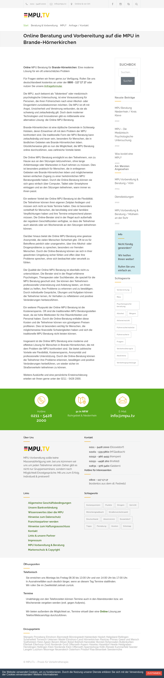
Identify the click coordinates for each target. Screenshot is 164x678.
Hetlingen (42, 647)
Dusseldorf (125, 519)
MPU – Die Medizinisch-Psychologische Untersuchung (124, 135)
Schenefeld (29, 639)
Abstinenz (121, 356)
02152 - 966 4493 (99, 456)
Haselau (93, 644)
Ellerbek (27, 644)
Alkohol (120, 314)
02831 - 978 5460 (99, 465)
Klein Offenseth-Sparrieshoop (82, 647)
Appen (47, 642)
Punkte (108, 505)
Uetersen (52, 639)
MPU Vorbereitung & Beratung (46, 545)
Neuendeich (61, 649)
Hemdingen (29, 647)
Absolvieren (109, 519)
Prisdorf (85, 649)
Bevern (56, 642)
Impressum (35, 540)
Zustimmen (153, 673)
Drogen (120, 505)
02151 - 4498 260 (99, 461)
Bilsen (63, 642)
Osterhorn (74, 649)
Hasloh (101, 637)
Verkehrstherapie (125, 349)
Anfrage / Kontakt (79, 25)
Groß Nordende (53, 644)
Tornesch (42, 639)
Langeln (27, 649)
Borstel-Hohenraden (107, 642)
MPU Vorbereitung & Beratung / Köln (126, 181)
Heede (114, 644)
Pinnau (114, 639)
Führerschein (123, 335)
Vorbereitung (123, 290)
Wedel (61, 639)
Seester (133, 647)
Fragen (120, 342)
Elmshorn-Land (74, 639)
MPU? (63, 25)
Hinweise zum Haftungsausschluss (49, 526)
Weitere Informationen (45, 674)
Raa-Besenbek (98, 649)
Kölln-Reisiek (106, 647)
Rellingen (123, 637)
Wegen (132, 314)
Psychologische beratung (124, 305)
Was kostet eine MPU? (124, 155)
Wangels (28, 637)
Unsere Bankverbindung (42, 507)
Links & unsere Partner (41, 535)
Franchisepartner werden (43, 521)
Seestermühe (114, 649)
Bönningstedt (76, 637)
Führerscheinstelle (126, 328)
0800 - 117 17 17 (98, 479)
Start (25, 25)
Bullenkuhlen (126, 642)
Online (104, 611)
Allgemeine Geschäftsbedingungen (49, 502)
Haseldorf (104, 644)
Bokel (71, 642)
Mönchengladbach (95, 512)
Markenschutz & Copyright (44, 549)
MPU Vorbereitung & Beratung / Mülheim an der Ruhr (126, 214)
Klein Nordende (56, 647)
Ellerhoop (38, 644)
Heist (40, 642)
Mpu (119, 297)
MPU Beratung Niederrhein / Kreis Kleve (126, 111)
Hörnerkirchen (91, 639)
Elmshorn (51, 637)
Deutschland (92, 519)
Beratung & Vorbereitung (44, 25)
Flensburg (101, 526)
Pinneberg (39, 637)
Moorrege (48, 649)
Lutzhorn (38, 649)
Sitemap (127, 526)
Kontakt (32, 531)
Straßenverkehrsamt (118, 512)
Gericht (133, 505)
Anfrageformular (53, 86)
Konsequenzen (93, 505)
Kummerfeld (121, 647)
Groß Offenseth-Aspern (75, 644)
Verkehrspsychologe (126, 363)
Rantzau (104, 639)
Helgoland (111, 637)
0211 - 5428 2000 (38, 4)
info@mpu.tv (60, 4)
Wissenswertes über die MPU (45, 512)
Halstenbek (90, 637)
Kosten (115, 526)
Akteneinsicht (123, 321)
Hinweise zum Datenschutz (44, 516)
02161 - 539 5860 (99, 451)
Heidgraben (124, 644)
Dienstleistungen (124, 196)
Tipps (89, 526)
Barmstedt (63, 637)
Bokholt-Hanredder (85, 642)
